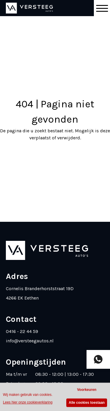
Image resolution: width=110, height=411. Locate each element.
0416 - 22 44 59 (22, 331)
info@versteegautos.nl (30, 341)
